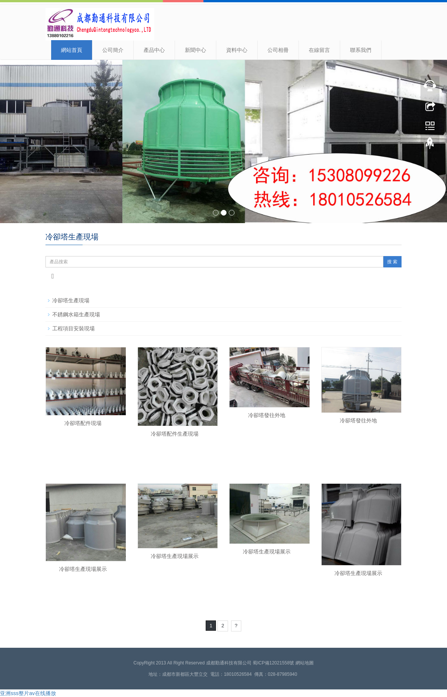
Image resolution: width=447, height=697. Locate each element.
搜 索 (392, 261)
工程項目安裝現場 (73, 328)
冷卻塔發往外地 (266, 415)
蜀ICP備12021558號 (273, 663)
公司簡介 (112, 50)
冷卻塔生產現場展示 (83, 569)
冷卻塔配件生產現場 (174, 434)
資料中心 (236, 50)
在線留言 (319, 50)
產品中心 (154, 50)
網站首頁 (71, 50)
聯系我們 (360, 50)
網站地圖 (304, 663)
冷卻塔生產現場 (70, 300)
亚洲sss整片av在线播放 (28, 693)
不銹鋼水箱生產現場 (76, 314)
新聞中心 (195, 50)
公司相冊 (278, 50)
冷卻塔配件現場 (83, 423)
